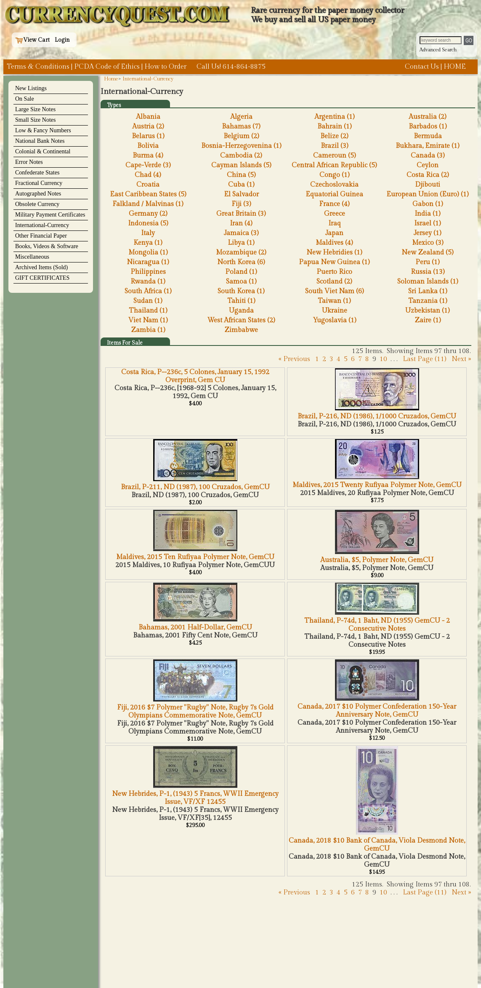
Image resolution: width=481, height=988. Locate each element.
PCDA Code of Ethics (107, 67)
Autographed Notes (38, 193)
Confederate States (37, 172)
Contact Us (422, 67)
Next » (461, 359)
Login (62, 40)
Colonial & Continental (42, 151)
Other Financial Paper (41, 236)
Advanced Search (438, 50)
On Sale (24, 99)
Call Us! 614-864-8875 (231, 67)
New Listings (31, 88)
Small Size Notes (35, 120)
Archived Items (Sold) (41, 267)
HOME (455, 67)
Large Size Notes (35, 109)
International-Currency (42, 225)
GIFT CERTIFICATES (42, 278)
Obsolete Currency (37, 204)
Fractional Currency (38, 183)
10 (383, 359)
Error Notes (29, 162)
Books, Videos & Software (46, 246)
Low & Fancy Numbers (43, 130)
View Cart (32, 40)
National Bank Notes (39, 141)
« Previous (294, 359)
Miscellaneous (32, 257)
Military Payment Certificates (50, 215)
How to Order (165, 67)
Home (111, 79)
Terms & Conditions (38, 67)
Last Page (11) (424, 359)
